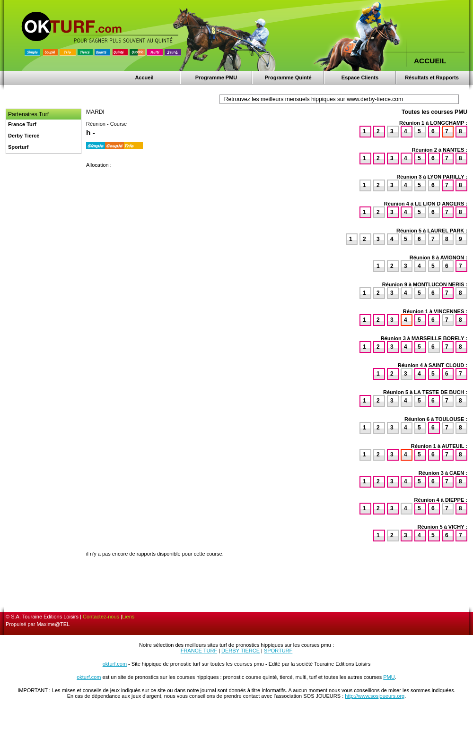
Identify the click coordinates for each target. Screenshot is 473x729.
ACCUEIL (430, 61)
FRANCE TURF (199, 650)
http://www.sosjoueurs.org (374, 696)
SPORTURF (278, 650)
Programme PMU (216, 77)
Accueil (144, 77)
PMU (388, 677)
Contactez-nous (101, 616)
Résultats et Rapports (432, 77)
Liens (128, 616)
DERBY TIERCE (240, 650)
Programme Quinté (287, 77)
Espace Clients (360, 77)
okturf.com (115, 664)
